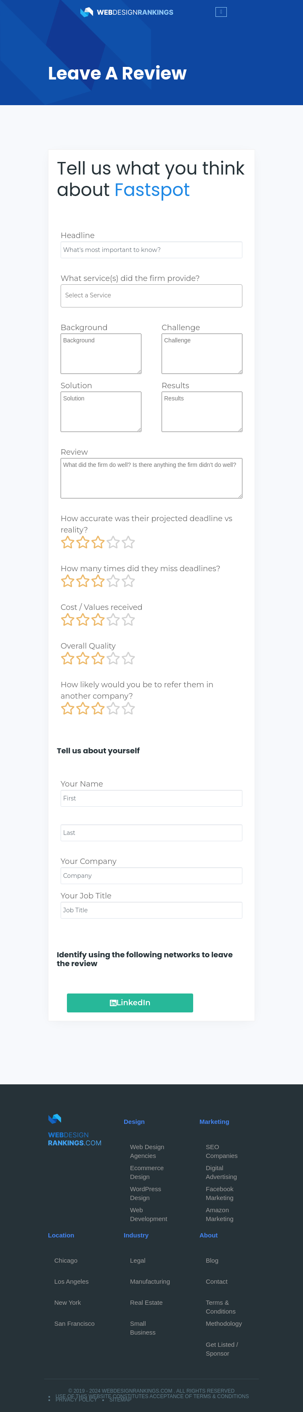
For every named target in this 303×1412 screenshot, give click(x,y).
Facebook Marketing (220, 1191)
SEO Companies (222, 1149)
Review (74, 452)
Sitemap (120, 1399)
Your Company (89, 861)
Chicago (65, 1260)
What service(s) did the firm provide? (130, 278)
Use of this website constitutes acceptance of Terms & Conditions (152, 1396)
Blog (212, 1260)
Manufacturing (150, 1281)
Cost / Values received (102, 607)
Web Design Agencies (147, 1149)
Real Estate (146, 1302)
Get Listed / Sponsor (222, 1347)
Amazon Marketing (220, 1212)
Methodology (224, 1323)
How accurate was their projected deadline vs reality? (146, 524)
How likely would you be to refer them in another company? (137, 690)
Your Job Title (86, 896)
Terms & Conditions (221, 1305)
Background (84, 327)
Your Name (82, 784)
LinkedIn (130, 1002)
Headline (78, 235)
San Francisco (74, 1323)
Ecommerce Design (147, 1170)
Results (175, 385)
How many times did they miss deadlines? (141, 568)
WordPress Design (145, 1191)
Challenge (181, 327)
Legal (138, 1260)
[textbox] (153, 295)
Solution (76, 385)
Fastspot (152, 189)
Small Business (143, 1326)
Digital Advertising (221, 1170)
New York (67, 1302)
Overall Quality (88, 646)
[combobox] (151, 295)
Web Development (148, 1212)
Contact (217, 1281)
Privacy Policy (76, 1399)
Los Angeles (71, 1281)
